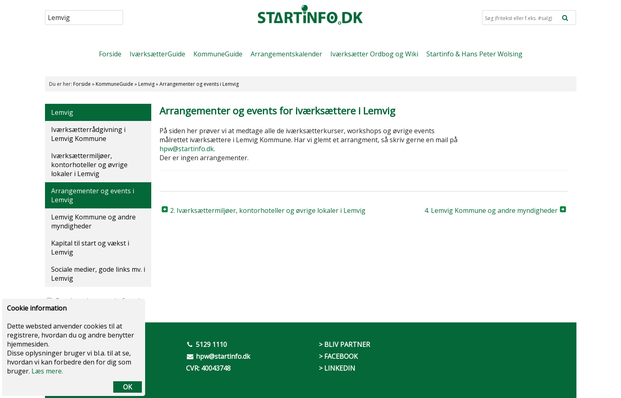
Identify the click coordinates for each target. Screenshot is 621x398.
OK (127, 386)
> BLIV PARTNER (344, 344)
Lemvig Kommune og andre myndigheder (93, 221)
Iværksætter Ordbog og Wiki (374, 53)
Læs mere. (47, 371)
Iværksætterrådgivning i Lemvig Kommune (88, 134)
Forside (110, 53)
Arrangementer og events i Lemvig (199, 83)
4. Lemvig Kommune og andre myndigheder (491, 210)
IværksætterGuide (157, 53)
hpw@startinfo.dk (186, 148)
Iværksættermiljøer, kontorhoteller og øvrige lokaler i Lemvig (89, 164)
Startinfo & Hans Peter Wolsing (474, 53)
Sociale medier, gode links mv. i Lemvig (98, 274)
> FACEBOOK (338, 356)
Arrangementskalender (286, 53)
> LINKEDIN (337, 368)
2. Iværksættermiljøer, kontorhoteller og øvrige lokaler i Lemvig (267, 210)
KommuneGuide (217, 53)
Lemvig (146, 83)
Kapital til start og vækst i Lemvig (90, 248)
